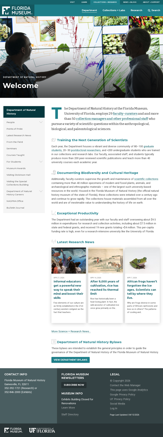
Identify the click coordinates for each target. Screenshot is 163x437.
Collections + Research (105, 2)
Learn (84, 2)
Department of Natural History (21, 112)
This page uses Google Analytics (129, 389)
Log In (113, 408)
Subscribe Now (74, 385)
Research (136, 10)
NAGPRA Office (15, 201)
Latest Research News (19, 135)
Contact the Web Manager (125, 385)
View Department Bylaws (70, 360)
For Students (14, 161)
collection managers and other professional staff (112, 119)
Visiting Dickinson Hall (19, 174)
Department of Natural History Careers (19, 193)
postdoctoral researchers (86, 150)
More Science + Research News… (71, 331)
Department (89, 10)
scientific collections (146, 179)
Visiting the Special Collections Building (18, 183)
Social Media (117, 403)
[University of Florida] (45, 430)
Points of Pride (15, 128)
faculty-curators (125, 114)
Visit (72, 2)
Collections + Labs (114, 10)
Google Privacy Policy (122, 394)
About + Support (151, 2)
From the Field (15, 142)
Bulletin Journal (15, 207)
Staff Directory (70, 414)
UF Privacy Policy (120, 399)
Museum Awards (16, 168)
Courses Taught (15, 155)
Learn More (68, 407)
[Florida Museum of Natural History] (16, 430)
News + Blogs (129, 2)
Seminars (12, 148)
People (10, 122)
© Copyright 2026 (120, 380)
